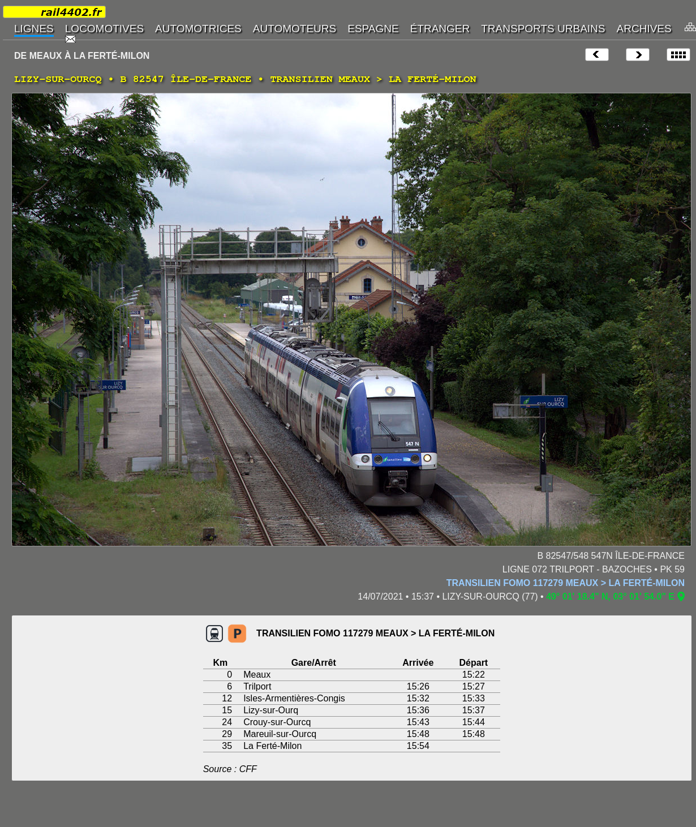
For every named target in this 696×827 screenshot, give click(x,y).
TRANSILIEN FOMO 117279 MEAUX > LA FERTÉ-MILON (565, 583)
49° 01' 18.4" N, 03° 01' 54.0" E (610, 596)
